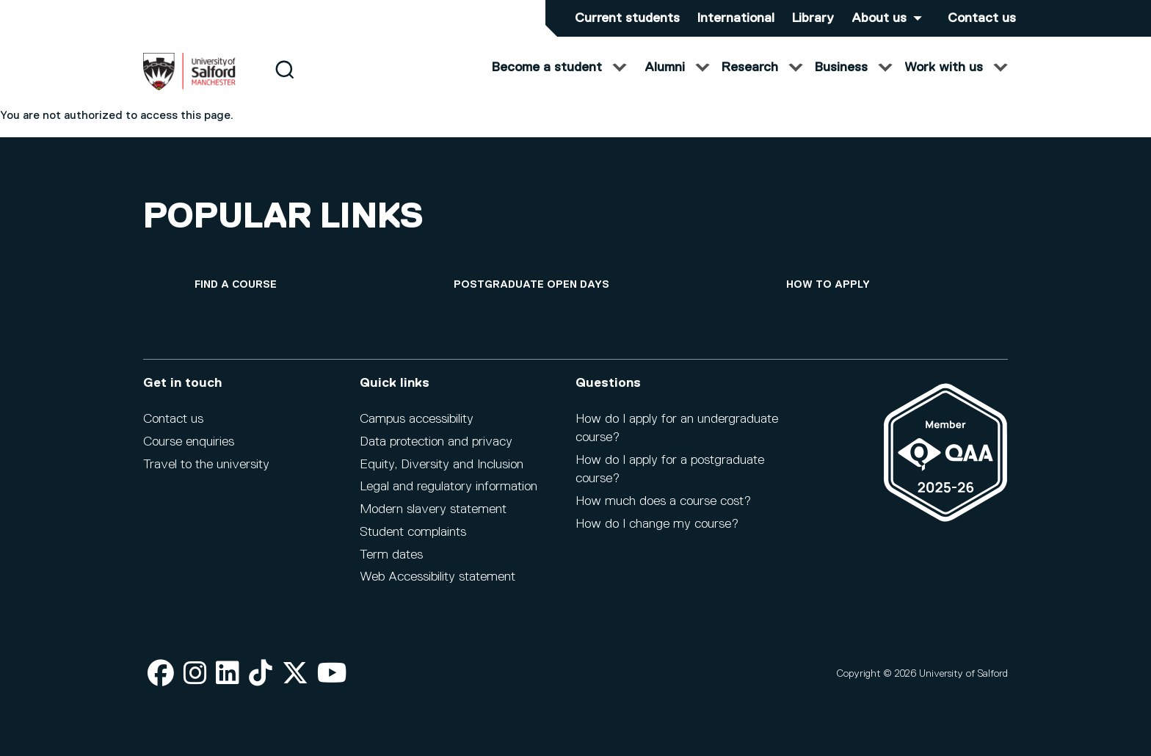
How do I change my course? (657, 524)
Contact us (982, 18)
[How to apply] (828, 285)
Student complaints (413, 532)
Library (813, 18)
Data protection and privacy (436, 441)
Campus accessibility (416, 419)
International (735, 18)
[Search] (284, 82)
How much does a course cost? (663, 501)
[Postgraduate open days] (531, 285)
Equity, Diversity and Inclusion (441, 464)
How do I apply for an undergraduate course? (677, 428)
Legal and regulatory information (448, 486)
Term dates (391, 554)
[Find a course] (235, 285)
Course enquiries (188, 441)
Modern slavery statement (433, 509)
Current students (627, 18)
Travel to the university (206, 464)
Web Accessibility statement (437, 577)
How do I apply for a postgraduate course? (670, 469)
